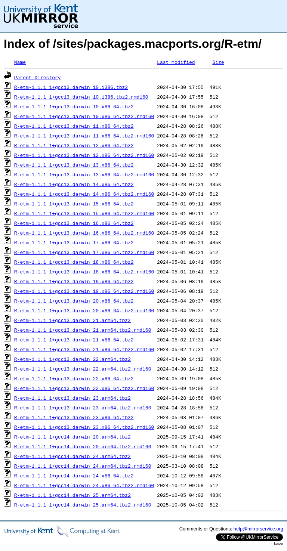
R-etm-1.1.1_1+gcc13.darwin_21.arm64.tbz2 (72, 320)
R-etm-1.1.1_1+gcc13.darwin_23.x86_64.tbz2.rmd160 (84, 427)
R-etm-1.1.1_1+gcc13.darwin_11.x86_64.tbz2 (74, 126)
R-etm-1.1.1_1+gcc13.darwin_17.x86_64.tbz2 (74, 242)
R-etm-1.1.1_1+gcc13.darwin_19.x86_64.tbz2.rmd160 (84, 291)
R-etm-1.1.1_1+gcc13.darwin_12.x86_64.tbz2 (74, 145)
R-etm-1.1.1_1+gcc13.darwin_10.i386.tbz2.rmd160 (81, 96)
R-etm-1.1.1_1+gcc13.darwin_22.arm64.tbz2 (72, 359)
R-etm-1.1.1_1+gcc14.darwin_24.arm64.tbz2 (72, 456)
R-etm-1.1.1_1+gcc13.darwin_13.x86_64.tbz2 (74, 164)
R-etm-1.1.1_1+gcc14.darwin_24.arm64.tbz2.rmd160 (82, 465)
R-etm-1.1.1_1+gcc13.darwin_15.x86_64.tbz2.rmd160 (84, 213)
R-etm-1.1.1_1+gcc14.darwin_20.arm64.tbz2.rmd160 (82, 446)
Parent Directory (37, 77)
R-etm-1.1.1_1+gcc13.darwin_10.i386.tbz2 (71, 87)
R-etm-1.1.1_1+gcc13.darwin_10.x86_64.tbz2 (74, 106)
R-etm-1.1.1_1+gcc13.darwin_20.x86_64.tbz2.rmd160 (84, 310)
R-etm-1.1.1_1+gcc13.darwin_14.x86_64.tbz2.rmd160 (84, 194)
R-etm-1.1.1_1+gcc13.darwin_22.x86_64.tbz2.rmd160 (84, 388)
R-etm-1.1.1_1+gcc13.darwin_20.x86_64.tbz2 (74, 300)
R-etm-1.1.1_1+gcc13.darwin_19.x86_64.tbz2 (74, 281)
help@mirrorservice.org (258, 529)
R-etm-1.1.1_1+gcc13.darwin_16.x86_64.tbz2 (74, 223)
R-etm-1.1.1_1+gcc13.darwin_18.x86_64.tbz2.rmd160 (84, 271)
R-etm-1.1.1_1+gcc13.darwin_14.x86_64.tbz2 (74, 184)
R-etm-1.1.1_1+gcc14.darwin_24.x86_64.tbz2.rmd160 (84, 485)
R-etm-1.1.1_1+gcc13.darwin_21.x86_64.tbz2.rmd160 (84, 349)
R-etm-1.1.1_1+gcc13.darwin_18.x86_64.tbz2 (74, 262)
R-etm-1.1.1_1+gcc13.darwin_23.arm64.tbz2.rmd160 (82, 407)
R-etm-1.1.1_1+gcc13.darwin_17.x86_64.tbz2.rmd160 (84, 252)
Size (218, 62)
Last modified (176, 62)
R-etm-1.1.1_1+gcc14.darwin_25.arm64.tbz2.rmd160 (82, 504)
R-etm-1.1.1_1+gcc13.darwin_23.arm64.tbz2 (72, 397)
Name (20, 62)
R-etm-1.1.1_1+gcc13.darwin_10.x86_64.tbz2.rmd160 (84, 116)
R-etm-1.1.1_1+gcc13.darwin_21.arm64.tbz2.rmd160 (82, 329)
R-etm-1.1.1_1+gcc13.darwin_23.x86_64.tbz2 (74, 417)
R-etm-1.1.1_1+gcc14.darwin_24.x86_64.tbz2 (74, 475)
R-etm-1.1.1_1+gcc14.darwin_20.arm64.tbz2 (72, 436)
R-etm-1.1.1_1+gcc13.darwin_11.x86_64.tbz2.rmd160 (84, 135)
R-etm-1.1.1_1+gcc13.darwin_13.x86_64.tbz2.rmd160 (84, 174)
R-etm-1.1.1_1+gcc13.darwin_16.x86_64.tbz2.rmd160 (84, 232)
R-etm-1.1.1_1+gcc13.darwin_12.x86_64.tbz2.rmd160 (84, 155)
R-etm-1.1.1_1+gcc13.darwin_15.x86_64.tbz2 (74, 203)
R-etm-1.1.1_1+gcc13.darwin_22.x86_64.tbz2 (74, 378)
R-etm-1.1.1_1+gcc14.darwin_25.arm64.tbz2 (72, 495)
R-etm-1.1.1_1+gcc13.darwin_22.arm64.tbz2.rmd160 (82, 368)
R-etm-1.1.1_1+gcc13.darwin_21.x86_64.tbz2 (74, 339)
